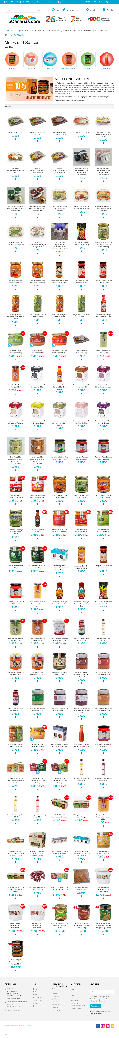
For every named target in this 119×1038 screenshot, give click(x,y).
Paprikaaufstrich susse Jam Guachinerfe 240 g (37, 496)
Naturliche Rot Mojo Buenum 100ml (81, 282)
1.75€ (103, 356)
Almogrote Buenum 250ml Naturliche (103, 745)
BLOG (87, 2)
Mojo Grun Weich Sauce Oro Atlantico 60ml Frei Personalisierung (103, 245)
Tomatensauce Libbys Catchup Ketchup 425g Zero (81, 604)
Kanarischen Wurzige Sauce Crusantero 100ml (103, 316)
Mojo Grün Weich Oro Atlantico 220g (81, 496)
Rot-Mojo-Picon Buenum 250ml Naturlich (103, 282)
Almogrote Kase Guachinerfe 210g (103, 852)
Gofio (45, 31)
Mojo (80, 31)
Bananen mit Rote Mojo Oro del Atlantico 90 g (81, 243)
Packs (49, 68)
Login (72, 989)
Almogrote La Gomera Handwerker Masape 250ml (103, 817)
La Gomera (55, 996)
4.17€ (81, 820)
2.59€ (59, 500)
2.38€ (59, 534)
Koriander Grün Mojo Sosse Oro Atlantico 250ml (16, 532)
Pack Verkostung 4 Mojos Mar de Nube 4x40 (59, 852)
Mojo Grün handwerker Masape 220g (15, 639)
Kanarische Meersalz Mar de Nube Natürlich (81, 422)
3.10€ (103, 607)
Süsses (100, 31)
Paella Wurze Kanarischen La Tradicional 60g (59, 170)
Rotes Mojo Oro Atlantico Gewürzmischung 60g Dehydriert (103, 209)
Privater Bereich (98, 2)
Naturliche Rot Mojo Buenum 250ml (81, 458)
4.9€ (103, 856)
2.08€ (37, 534)
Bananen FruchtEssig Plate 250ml (81, 780)
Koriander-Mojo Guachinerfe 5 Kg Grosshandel (103, 889)
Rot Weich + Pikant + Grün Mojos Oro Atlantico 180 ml (15, 781)
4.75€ (15, 858)
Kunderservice (42, 2)
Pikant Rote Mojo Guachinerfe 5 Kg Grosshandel (15, 926)
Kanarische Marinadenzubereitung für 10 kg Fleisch (37, 245)
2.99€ (59, 643)
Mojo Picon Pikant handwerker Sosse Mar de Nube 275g (81, 674)
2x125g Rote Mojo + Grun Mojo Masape (81, 816)
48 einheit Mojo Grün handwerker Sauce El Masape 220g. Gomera (103, 926)
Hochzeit (52, 31)
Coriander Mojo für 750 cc (15, 132)
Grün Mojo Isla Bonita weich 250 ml (59, 673)
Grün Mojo (86, 68)
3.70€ (15, 749)
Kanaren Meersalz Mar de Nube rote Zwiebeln (103, 422)
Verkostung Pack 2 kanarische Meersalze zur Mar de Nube (59, 568)
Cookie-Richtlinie (76, 1008)
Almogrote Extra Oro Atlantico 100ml (81, 567)
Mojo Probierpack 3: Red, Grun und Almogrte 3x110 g (59, 889)
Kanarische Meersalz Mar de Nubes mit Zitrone (37, 422)
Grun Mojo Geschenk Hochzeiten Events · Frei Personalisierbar (15, 209)
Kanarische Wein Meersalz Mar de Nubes (103, 386)
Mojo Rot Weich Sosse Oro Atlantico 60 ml (15, 282)
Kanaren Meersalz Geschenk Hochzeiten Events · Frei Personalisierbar (103, 171)
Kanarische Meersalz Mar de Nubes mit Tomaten (15, 422)
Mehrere (8, 35)
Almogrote (11, 68)
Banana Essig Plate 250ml (103, 639)
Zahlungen (30, 2)
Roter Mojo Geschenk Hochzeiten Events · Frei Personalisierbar (37, 209)
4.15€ (81, 749)
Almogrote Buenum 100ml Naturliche (103, 567)
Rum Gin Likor (90, 31)
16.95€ (81, 892)
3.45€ (103, 643)
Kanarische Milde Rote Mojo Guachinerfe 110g (59, 352)
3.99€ (59, 749)
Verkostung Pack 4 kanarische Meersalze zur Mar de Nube (81, 853)
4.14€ (59, 820)
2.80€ (81, 571)
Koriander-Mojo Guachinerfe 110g (16, 352)
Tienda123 (28, 1026)
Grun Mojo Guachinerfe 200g (15, 567)
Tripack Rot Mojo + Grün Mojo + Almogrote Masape (59, 816)
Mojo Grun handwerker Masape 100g (103, 352)
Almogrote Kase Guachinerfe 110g (38, 745)
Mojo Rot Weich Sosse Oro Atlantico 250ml (103, 496)
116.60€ (81, 931)
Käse (75, 31)
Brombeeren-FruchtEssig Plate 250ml (103, 780)
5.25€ (15, 894)
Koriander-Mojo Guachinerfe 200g (103, 530)
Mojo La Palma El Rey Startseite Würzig (15, 709)
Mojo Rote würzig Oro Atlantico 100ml (59, 316)
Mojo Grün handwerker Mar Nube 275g (37, 709)
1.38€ (59, 286)
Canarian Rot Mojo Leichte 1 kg (81, 888)
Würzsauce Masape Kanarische (37, 530)
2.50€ (59, 462)
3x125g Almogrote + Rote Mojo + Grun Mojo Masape (15, 889)
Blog (35, 1003)
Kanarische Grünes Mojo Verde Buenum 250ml (59, 458)
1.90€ (81, 356)
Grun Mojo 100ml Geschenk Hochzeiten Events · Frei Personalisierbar (15, 460)
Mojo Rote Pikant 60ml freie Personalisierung (37, 282)
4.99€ (59, 856)
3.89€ (37, 786)
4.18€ (103, 822)
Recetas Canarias (39, 1006)
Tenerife (54, 993)
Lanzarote (55, 1007)
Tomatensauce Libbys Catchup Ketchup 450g (59, 603)
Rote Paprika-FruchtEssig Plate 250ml (37, 816)
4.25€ (15, 786)
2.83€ (15, 643)
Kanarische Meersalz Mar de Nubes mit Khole (37, 386)
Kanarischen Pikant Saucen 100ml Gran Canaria (59, 387)
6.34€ (59, 894)
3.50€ (15, 677)
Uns (6, 2)
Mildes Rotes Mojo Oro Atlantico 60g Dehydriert (81, 207)
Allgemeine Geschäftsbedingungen (78, 1004)
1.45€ (15, 322)
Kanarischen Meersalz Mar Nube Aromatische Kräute (59, 423)
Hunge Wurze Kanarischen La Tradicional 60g (37, 170)
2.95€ (59, 607)
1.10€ (15, 135)
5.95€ (37, 892)
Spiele (20, 31)
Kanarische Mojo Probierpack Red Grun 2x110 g (37, 781)
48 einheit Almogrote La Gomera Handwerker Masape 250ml (16, 962)
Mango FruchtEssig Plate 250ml (15, 816)
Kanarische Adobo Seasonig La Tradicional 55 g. (103, 134)
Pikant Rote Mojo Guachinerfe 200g (81, 530)
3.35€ (81, 643)
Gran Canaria (56, 1004)
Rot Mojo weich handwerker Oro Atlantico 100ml (15, 317)
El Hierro (54, 1002)
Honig (59, 31)
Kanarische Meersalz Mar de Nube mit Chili (81, 386)
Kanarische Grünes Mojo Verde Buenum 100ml (59, 282)
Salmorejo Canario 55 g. (81, 132)
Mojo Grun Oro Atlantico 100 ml (81, 316)
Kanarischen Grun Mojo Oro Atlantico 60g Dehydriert (59, 209)
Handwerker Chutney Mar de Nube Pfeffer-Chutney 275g (81, 710)
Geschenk (29, 31)
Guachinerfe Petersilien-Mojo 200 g (37, 567)
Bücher (14, 31)
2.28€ (15, 500)
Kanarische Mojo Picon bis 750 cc (37, 133)
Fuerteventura (56, 1010)
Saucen (105, 68)
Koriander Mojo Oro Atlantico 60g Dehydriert (15, 243)
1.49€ (103, 320)
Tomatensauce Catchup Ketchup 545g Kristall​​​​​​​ (81, 745)
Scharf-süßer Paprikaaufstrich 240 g (15, 496)
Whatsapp (10, 1004)
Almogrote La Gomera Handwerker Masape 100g (37, 604)
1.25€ (81, 247)
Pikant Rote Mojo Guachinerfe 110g (38, 352)
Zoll (22, 2)
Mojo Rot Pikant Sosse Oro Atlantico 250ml (59, 496)
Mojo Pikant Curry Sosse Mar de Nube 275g (103, 709)
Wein (107, 31)
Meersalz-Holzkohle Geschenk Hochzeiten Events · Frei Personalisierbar (81, 171)
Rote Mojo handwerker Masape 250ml (37, 639)
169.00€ (16, 967)
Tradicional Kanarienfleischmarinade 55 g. (15, 170)
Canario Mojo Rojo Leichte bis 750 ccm (59, 133)
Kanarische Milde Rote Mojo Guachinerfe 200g (59, 530)
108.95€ (59, 931)
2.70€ (59, 573)
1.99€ (37, 390)
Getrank (37, 31)
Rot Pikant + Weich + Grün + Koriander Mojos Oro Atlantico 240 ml (15, 853)
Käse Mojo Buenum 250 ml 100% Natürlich (15, 603)
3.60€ (81, 679)
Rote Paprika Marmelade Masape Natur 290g (59, 639)
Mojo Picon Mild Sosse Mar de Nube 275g (103, 673)
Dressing (29, 68)
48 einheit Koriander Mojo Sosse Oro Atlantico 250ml (59, 926)
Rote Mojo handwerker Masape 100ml (15, 386)
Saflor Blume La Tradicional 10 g (81, 352)
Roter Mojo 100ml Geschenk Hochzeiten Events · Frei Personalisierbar (37, 460)
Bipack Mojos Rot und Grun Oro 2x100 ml (15, 745)
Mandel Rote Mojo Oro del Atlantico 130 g (103, 603)
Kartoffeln (67, 31)
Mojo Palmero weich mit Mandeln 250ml (16, 673)
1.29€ (103, 250)
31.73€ (103, 894)
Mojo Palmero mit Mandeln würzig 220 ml (37, 673)
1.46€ (15, 356)
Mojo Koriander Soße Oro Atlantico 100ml (37, 316)
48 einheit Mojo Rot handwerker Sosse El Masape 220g (81, 926)
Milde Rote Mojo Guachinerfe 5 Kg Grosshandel (37, 926)
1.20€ (59, 214)
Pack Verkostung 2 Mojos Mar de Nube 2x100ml (59, 745)
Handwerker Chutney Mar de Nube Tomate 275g (59, 709)
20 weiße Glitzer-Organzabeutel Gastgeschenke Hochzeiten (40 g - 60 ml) (59, 246)
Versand (14, 2)
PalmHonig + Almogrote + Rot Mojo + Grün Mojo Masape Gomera (37, 853)
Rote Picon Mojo (67, 68)
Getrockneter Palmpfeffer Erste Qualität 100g (37, 888)
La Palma (55, 999)
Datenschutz (74, 1001)
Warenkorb (110, 2)
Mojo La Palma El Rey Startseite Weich (81, 639)
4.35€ (81, 784)
